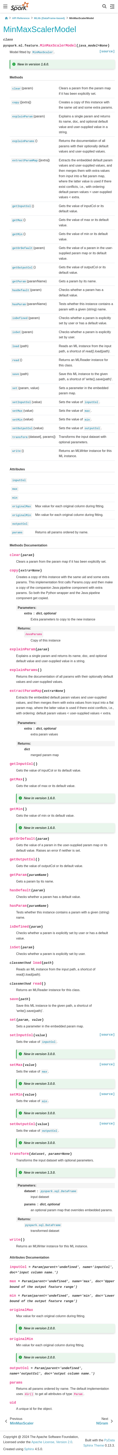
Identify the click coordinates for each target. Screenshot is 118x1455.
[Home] (6, 18)
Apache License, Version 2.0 (51, 1442)
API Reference (21, 18)
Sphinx (29, 1449)
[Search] (104, 6)
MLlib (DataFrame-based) (49, 18)
